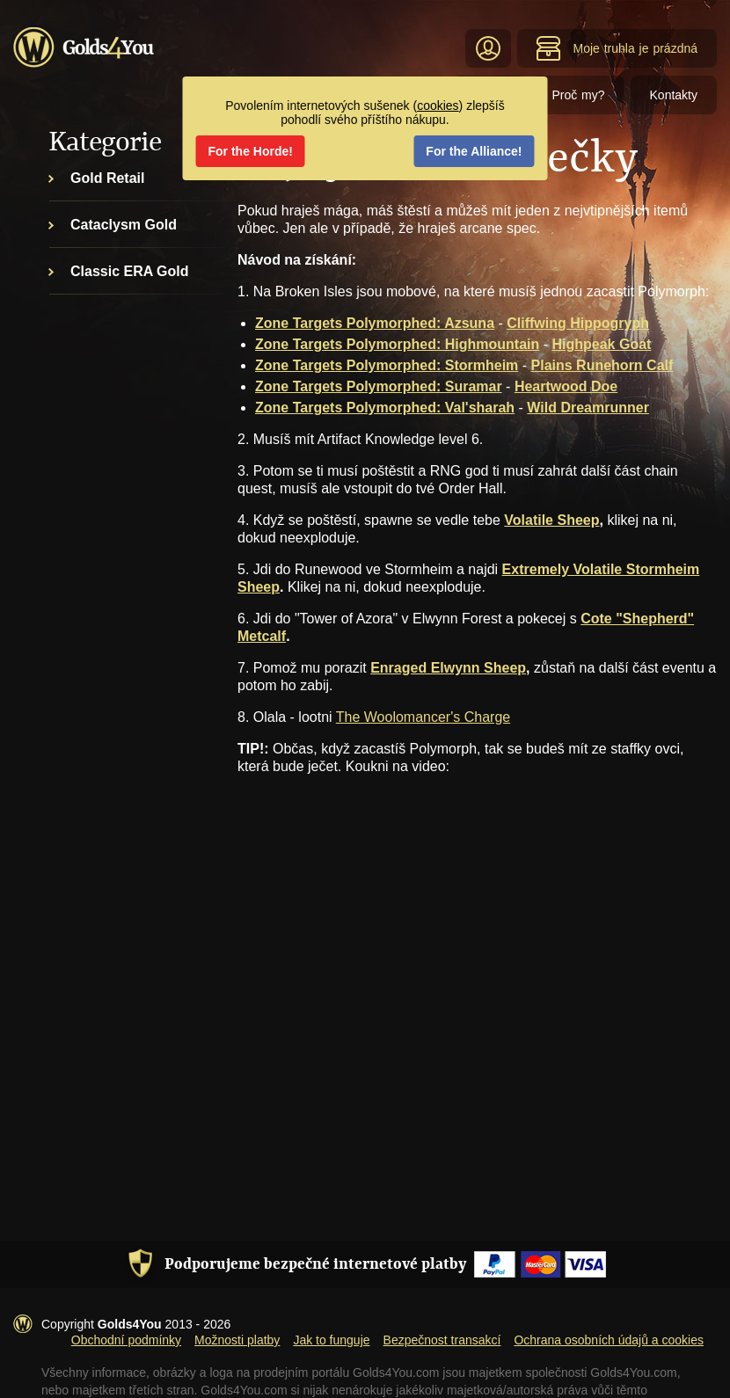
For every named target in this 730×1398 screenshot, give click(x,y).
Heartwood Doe (566, 386)
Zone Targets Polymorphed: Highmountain (397, 344)
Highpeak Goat (601, 344)
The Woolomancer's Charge (423, 717)
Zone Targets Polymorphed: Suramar (378, 386)
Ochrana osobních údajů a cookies (609, 1340)
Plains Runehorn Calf (602, 365)
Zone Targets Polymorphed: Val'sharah (385, 407)
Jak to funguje (331, 1340)
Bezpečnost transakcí (442, 1340)
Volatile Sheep (551, 520)
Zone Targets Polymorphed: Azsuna (374, 323)
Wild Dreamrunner (588, 407)
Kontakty (673, 95)
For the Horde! (250, 151)
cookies (437, 105)
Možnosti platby (237, 1340)
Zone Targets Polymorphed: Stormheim (386, 365)
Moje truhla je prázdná (616, 48)
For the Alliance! (474, 151)
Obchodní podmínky (126, 1340)
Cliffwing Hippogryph (578, 323)
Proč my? (577, 95)
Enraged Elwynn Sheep (448, 667)
